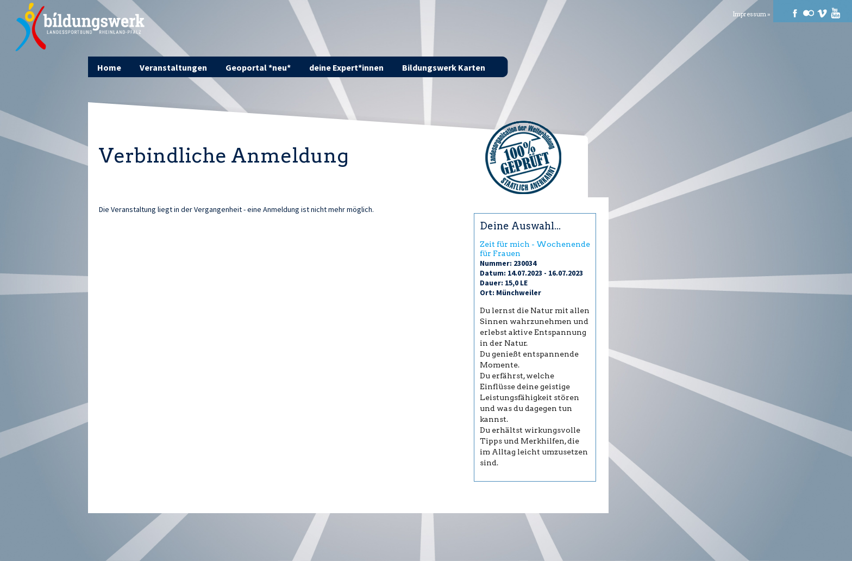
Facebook (795, 13)
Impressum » (751, 14)
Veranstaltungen (173, 67)
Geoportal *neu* (258, 67)
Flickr (808, 13)
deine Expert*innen (346, 67)
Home (109, 67)
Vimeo (822, 13)
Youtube (835, 13)
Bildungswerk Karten (443, 67)
